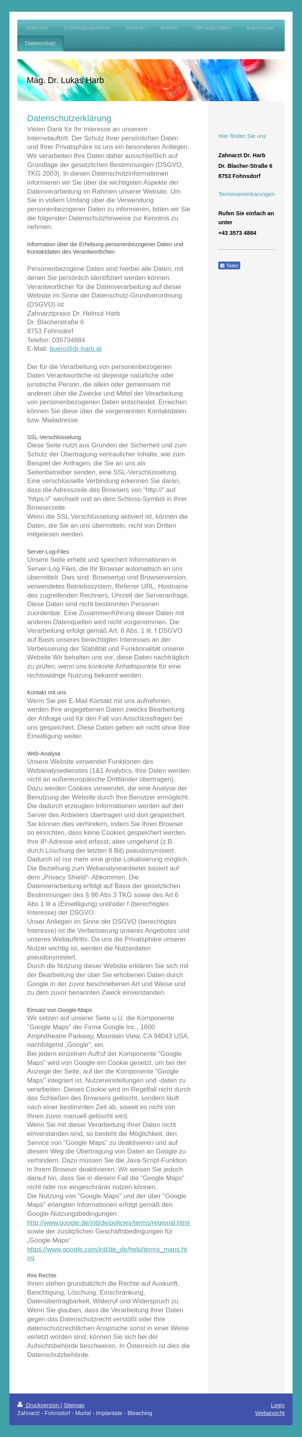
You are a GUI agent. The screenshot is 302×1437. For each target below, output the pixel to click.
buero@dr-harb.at (76, 348)
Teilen (229, 266)
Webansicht (270, 1413)
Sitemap (74, 1405)
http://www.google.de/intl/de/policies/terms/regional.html (108, 1222)
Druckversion (39, 1405)
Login (278, 1405)
